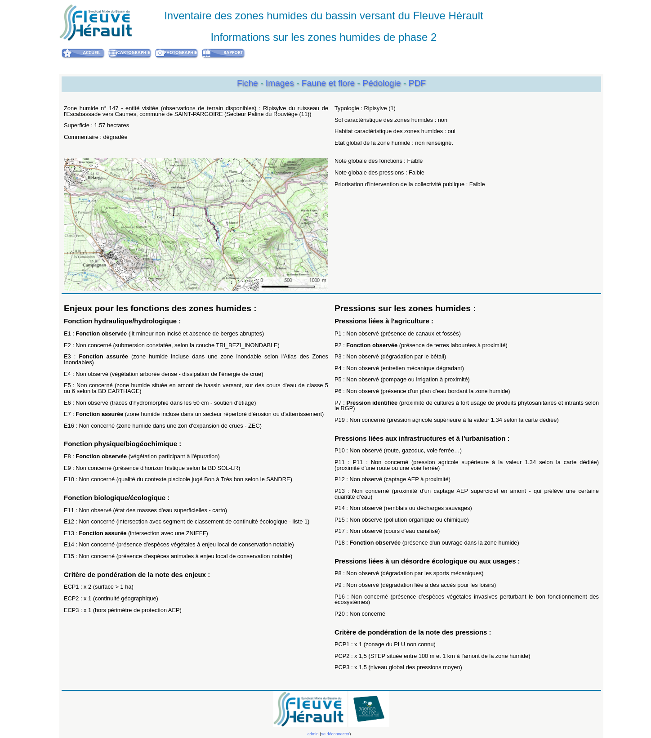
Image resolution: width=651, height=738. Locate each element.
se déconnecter (335, 734)
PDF (417, 83)
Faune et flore (329, 83)
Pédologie (382, 83)
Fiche (247, 83)
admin (313, 734)
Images (281, 83)
